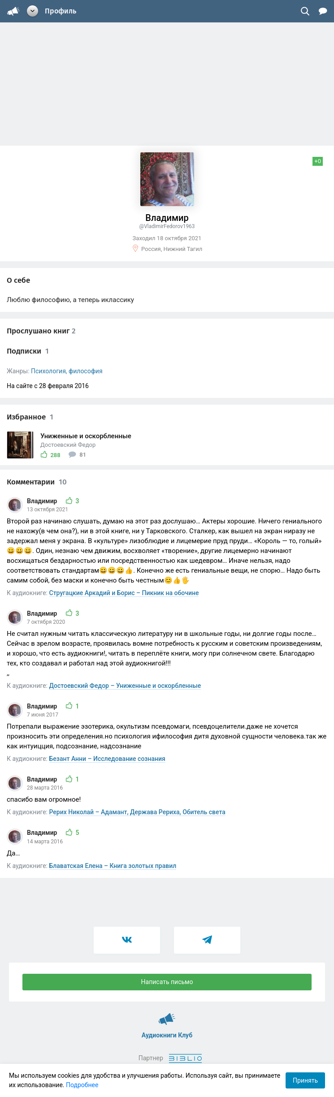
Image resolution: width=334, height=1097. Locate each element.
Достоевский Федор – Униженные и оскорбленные (125, 685)
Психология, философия (67, 371)
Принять (305, 1080)
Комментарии (37, 482)
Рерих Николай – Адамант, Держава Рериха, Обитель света (137, 812)
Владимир (43, 501)
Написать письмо (167, 981)
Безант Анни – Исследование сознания (107, 758)
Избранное (30, 417)
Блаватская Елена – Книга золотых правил (113, 865)
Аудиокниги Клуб (167, 1015)
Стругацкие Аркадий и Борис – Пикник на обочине (124, 592)
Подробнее (82, 1084)
